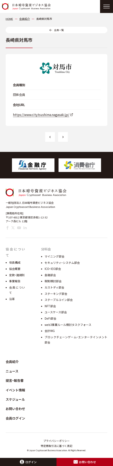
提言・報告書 (14, 380)
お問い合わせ (15, 408)
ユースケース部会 (56, 312)
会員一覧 (59, 30)
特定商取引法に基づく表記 (56, 446)
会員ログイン (15, 418)
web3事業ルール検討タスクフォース (68, 325)
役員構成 (14, 262)
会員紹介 (12, 361)
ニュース (12, 371)
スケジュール (15, 399)
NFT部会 (50, 306)
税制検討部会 (53, 281)
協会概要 (14, 269)
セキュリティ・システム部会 (62, 263)
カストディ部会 (54, 287)
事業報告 (14, 281)
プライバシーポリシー (56, 441)
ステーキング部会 (56, 294)
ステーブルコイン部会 (59, 300)
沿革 (12, 299)
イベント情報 (15, 390)
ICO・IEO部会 (53, 269)
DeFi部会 (50, 318)
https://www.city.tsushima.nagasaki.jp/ (41, 114)
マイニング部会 (54, 256)
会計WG (50, 331)
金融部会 (50, 275)
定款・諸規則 (17, 275)
